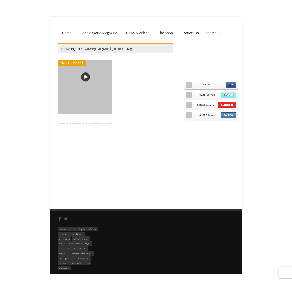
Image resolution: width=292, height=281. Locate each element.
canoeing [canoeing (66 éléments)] (63, 234)
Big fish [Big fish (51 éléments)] (82, 229)
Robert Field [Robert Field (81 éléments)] (83, 258)
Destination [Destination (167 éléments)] (64, 238)
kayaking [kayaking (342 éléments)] (63, 253)
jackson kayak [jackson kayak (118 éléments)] (75, 243)
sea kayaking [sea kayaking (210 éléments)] (77, 263)
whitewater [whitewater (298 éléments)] (64, 267)
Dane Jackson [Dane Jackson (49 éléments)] (77, 234)
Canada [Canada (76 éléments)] (92, 229)
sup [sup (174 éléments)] (88, 263)
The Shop (165, 33)
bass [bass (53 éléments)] (74, 229)
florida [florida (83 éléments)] (85, 238)
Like (231, 84)
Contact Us (190, 33)
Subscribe (227, 105)
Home (67, 33)
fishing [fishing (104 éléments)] (76, 238)
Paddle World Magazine (98, 33)
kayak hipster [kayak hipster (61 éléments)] (80, 248)
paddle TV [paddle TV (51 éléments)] (69, 258)
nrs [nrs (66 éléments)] (60, 258)
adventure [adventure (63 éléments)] (64, 229)
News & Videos (137, 33)
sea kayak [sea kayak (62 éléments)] (63, 263)
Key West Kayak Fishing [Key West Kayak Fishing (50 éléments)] (81, 253)
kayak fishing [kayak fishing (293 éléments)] (65, 248)
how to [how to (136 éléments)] (62, 243)
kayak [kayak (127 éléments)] (87, 243)
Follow (228, 94)
